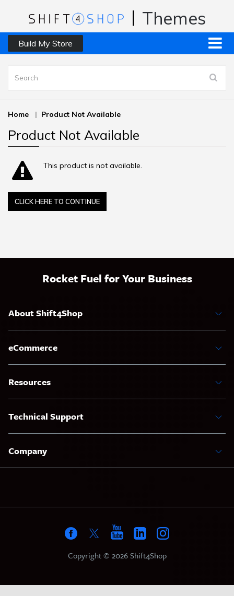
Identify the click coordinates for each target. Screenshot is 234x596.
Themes (174, 18)
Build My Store (45, 43)
